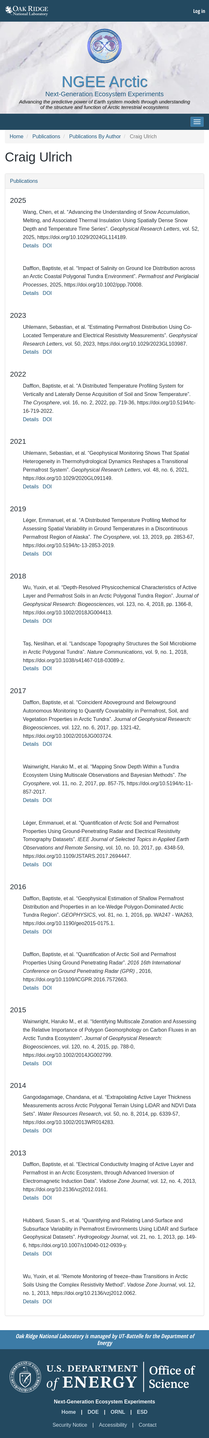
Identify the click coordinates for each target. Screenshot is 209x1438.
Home (17, 136)
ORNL (118, 1412)
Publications (46, 136)
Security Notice (70, 1425)
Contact (147, 1425)
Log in (199, 11)
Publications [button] (24, 181)
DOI (47, 245)
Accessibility (113, 1425)
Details (31, 245)
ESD (142, 1412)
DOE (93, 1412)
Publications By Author (95, 136)
